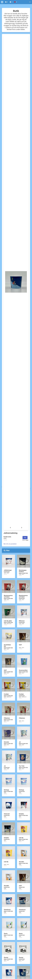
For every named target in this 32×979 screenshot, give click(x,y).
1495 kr (20, 889)
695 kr (5, 600)
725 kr (5, 540)
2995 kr (5, 674)
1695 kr (20, 793)
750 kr (5, 841)
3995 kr (20, 746)
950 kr (5, 722)
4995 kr (5, 574)
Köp (25, 537)
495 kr (20, 600)
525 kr (20, 674)
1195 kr (5, 624)
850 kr (5, 746)
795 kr (5, 650)
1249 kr (20, 865)
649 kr (5, 961)
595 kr (20, 575)
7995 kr (20, 624)
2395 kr (5, 770)
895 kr (5, 698)
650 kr (20, 722)
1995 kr (5, 817)
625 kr (20, 841)
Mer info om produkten (10, 544)
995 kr (5, 889)
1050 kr (20, 937)
